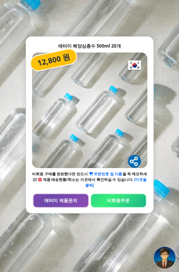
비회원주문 (118, 200)
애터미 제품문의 (60, 200)
